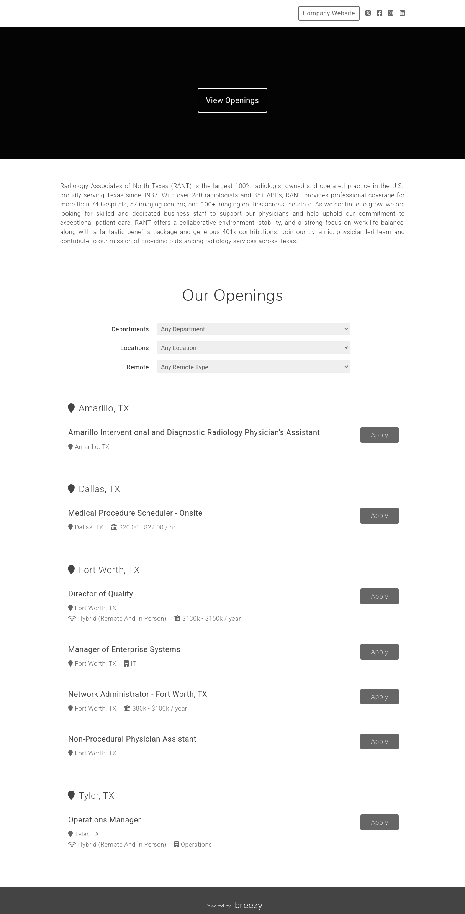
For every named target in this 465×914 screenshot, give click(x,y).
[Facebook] (380, 13)
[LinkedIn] (402, 13)
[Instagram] (391, 13)
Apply (379, 435)
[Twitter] (368, 13)
